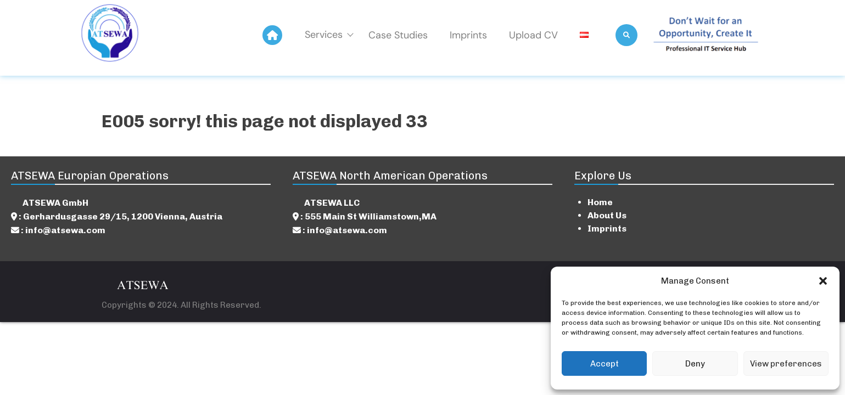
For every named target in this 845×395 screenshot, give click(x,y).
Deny (695, 364)
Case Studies (398, 35)
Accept (604, 364)
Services (328, 34)
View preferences (786, 364)
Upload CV (533, 35)
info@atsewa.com (65, 230)
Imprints (468, 35)
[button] (823, 280)
